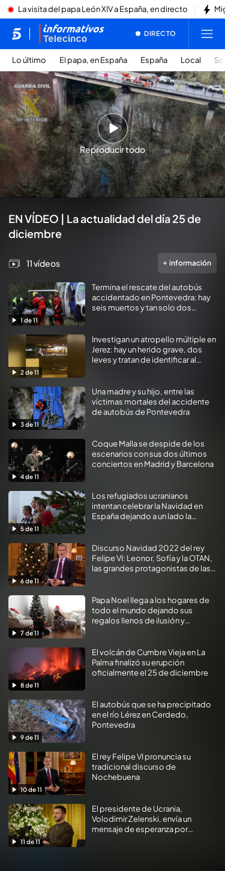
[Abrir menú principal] (207, 34)
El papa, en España (93, 60)
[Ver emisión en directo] (156, 34)
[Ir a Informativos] (71, 34)
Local (191, 60)
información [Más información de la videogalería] (187, 262)
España (153, 60)
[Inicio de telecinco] (16, 34)
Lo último (29, 60)
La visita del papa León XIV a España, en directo (103, 9)
